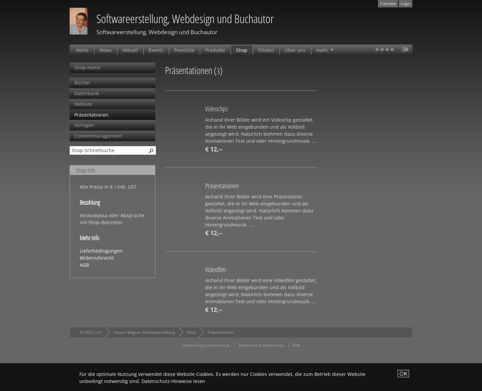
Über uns (295, 50)
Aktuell (130, 50)
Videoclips (216, 108)
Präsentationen (91, 115)
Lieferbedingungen (101, 251)
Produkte (215, 50)
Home (82, 50)
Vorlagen (84, 125)
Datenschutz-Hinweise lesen (173, 381)
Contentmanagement (98, 136)
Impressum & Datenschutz (261, 345)
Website (83, 104)
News (105, 50)
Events (156, 50)
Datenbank (86, 93)
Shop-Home (87, 67)
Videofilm (215, 269)
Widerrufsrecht (97, 258)
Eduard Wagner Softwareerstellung (144, 332)
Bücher (82, 82)
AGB (84, 265)
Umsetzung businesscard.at (206, 345)
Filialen (266, 50)
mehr (322, 50)
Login (405, 3)
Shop (241, 50)
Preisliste (184, 50)
